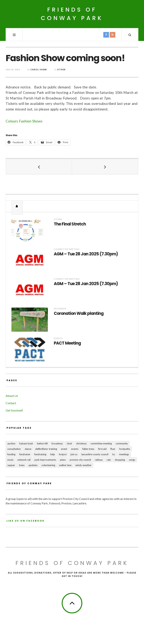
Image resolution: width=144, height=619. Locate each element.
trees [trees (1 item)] (22, 465)
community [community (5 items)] (122, 443)
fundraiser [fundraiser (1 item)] (24, 454)
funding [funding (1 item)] (11, 454)
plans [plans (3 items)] (63, 459)
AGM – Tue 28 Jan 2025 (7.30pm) (86, 254)
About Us (12, 395)
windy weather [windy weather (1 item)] (83, 465)
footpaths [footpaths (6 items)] (124, 448)
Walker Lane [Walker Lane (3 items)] (65, 465)
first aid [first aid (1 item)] (102, 448)
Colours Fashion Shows (24, 121)
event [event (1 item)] (64, 448)
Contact (11, 403)
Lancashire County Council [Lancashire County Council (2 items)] (94, 454)
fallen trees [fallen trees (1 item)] (88, 448)
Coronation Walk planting (79, 313)
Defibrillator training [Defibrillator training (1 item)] (46, 448)
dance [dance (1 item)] (28, 448)
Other (61, 69)
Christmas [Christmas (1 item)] (81, 443)
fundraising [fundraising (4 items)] (40, 454)
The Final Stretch (70, 224)
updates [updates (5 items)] (33, 465)
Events (58, 338)
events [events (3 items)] (74, 448)
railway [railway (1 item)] (99, 459)
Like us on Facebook (26, 520)
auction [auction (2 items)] (11, 443)
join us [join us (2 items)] (73, 454)
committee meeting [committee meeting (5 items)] (101, 443)
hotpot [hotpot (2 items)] (63, 454)
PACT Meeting (67, 343)
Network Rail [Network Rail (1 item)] (24, 459)
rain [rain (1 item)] (109, 459)
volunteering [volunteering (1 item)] (48, 465)
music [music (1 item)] (10, 459)
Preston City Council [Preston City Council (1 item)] (80, 459)
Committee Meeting (67, 249)
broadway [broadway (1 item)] (57, 443)
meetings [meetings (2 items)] (124, 454)
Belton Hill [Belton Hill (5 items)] (42, 443)
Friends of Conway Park (72, 14)
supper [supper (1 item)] (11, 465)
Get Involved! (14, 410)
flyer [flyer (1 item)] (112, 448)
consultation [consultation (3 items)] (14, 448)
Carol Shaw (38, 69)
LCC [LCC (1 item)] (113, 454)
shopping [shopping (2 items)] (120, 459)
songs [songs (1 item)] (132, 459)
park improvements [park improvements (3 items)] (45, 459)
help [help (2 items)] (52, 454)
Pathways (60, 308)
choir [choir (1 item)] (69, 443)
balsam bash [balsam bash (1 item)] (26, 443)
